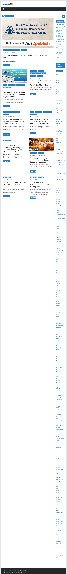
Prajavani (58, 423)
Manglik (57, 338)
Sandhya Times (59, 469)
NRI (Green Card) (59, 409)
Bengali (57, 114)
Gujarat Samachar (7, 50)
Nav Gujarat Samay (60, 393)
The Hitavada (59, 523)
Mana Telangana (59, 336)
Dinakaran (58, 171)
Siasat (57, 484)
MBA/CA (57, 354)
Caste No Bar (59, 133)
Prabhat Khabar (59, 420)
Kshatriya (58, 299)
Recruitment (23, 50)
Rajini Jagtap (13, 52)
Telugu (57, 514)
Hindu (57, 243)
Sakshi (57, 458)
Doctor (57, 183)
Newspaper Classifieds (16, 50)
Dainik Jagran (59, 158)
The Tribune (58, 525)
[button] (21, 9)
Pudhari (57, 431)
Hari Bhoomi (58, 232)
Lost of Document (60, 321)
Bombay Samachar (60, 121)
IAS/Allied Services (60, 254)
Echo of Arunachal (60, 188)
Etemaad (58, 203)
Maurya (57, 352)
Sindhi (57, 492)
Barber (57, 112)
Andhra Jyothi (59, 103)
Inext (57, 259)
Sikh (57, 486)
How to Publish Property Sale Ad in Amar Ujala (60, 59)
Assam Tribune (59, 110)
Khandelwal (58, 292)
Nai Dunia (58, 385)
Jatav (57, 277)
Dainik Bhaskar (59, 153)
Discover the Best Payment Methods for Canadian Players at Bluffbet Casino (60, 52)
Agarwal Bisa (59, 87)
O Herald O (58, 412)
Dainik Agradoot (59, 151)
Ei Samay (58, 194)
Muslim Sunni (59, 380)
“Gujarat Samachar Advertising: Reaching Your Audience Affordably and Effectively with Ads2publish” (14, 148)
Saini (57, 451)
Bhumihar (58, 117)
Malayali (58, 332)
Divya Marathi (59, 181)
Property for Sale (7, 87)
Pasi (57, 418)
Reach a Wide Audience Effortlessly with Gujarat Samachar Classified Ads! (39, 121)
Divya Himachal (59, 179)
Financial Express (60, 205)
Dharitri (57, 169)
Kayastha (58, 288)
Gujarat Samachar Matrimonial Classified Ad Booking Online (39, 184)
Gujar (57, 221)
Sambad (57, 465)
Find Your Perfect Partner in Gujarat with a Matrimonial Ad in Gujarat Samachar (40, 83)
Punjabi (57, 436)
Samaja (57, 462)
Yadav (57, 557)
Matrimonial (41, 70)
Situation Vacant (59, 497)
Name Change (59, 390)
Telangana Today (59, 512)
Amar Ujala (58, 95)
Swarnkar (58, 501)
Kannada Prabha (59, 281)
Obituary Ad (58, 414)
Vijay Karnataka (59, 539)
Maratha (58, 343)
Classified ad (58, 142)
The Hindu (58, 519)
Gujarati (57, 226)
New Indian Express (60, 404)
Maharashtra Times (60, 325)
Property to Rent (59, 429)
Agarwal (57, 82)
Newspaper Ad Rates (29, 9)
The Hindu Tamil (59, 521)
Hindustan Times (59, 250)
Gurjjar (57, 230)
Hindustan (58, 248)
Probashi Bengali (59, 425)
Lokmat (57, 316)
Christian (58, 138)
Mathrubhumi (59, 347)
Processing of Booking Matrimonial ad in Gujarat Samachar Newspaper (39, 160)
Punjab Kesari (59, 434)
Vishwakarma (59, 541)
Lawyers (57, 314)
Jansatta (57, 270)
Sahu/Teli (58, 449)
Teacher (57, 510)
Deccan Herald (59, 167)
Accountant (58, 78)
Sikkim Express (59, 490)
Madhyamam (59, 323)
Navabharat (58, 395)
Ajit (56, 93)
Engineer (58, 197)
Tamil (57, 506)
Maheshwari (58, 327)
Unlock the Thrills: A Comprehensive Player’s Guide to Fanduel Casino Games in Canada (60, 36)
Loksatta (57, 318)
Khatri (57, 294)
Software (58, 499)
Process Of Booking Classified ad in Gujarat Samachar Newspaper (14, 184)
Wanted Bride (32, 75)
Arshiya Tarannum (43, 155)
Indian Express (59, 257)
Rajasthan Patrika (60, 438)
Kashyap (58, 283)
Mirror (57, 365)
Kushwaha (58, 312)
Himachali (58, 235)
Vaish (57, 532)
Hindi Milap (58, 241)
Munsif (57, 371)
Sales (57, 460)
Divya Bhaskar (59, 177)
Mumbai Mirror (59, 367)
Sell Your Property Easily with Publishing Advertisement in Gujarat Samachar (14, 94)
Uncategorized (42, 73)
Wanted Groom (40, 75)
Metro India (58, 360)
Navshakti (58, 401)
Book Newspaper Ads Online (13, 9)
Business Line (59, 128)
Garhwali (58, 210)
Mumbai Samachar (60, 369)
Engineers (58, 201)
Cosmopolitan (59, 144)
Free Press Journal (60, 208)
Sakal (57, 456)
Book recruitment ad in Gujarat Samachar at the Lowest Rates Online (26, 56)
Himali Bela (58, 239)
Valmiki (57, 537)
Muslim (57, 374)
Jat (56, 272)
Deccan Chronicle (60, 164)
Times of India (59, 528)
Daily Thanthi (59, 149)
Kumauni (58, 303)
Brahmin (58, 123)
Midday (57, 363)
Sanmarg (58, 471)
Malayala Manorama (60, 329)
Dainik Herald (59, 155)
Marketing (58, 345)
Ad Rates (5, 85)
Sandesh (58, 467)
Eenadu (57, 192)
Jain (56, 261)
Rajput (57, 440)
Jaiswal (57, 266)
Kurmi (57, 307)
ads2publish (40, 179)
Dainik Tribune (59, 162)
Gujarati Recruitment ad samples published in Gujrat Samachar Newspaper (14, 121)
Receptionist (58, 445)
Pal (56, 416)
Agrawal (57, 91)
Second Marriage (59, 479)
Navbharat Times (59, 399)
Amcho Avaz (58, 98)
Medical (57, 358)
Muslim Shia (58, 378)
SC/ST (57, 473)
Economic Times (59, 190)
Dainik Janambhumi (60, 160)
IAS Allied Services (60, 252)
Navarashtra (58, 397)
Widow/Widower (59, 555)
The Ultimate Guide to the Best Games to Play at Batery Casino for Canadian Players (60, 44)
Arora (57, 106)
